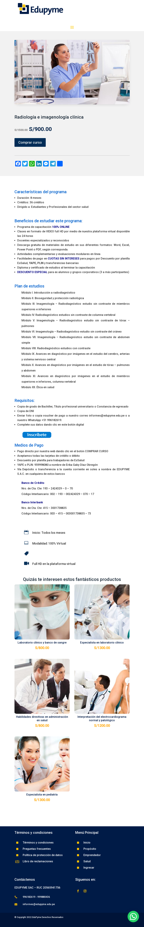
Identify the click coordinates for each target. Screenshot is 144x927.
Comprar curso (30, 142)
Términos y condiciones (38, 842)
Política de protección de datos (43, 855)
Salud (87, 861)
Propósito (89, 848)
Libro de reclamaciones (38, 861)
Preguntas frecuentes (37, 848)
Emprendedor (92, 855)
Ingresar (88, 867)
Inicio (86, 842)
